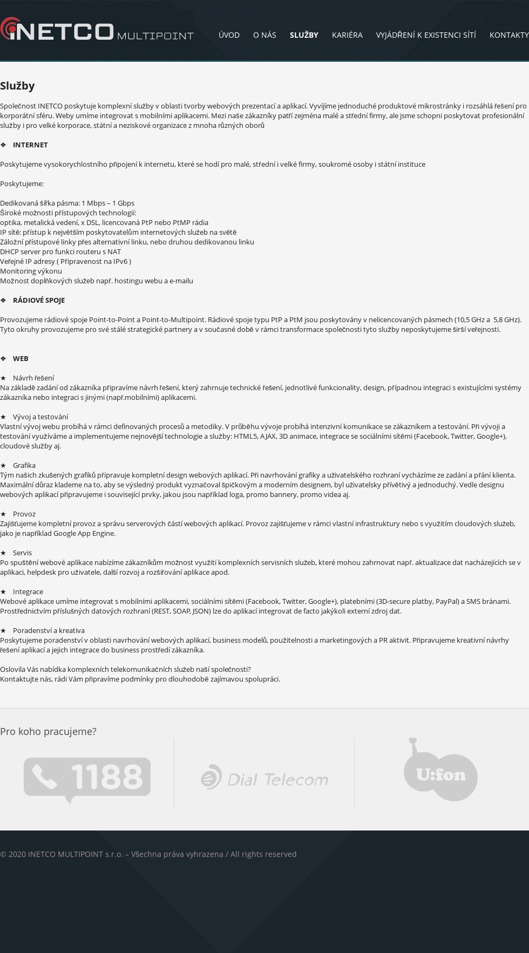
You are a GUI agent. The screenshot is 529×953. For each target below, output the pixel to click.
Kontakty (509, 35)
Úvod (229, 35)
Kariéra (347, 35)
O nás (264, 35)
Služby (304, 35)
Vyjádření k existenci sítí (426, 35)
